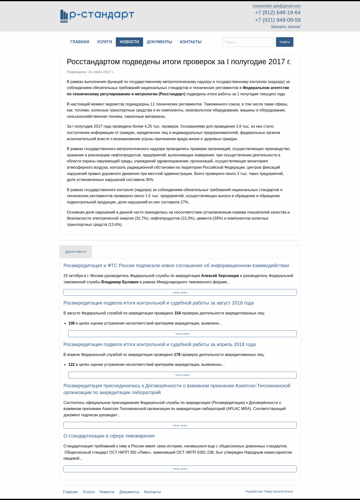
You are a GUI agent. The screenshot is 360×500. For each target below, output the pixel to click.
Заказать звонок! (286, 27)
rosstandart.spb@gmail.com (277, 6)
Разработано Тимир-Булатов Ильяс (269, 491)
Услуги (88, 492)
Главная (70, 492)
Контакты (152, 492)
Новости (106, 492)
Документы (129, 492)
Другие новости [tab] (75, 251)
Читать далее (180, 292)
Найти (285, 42)
